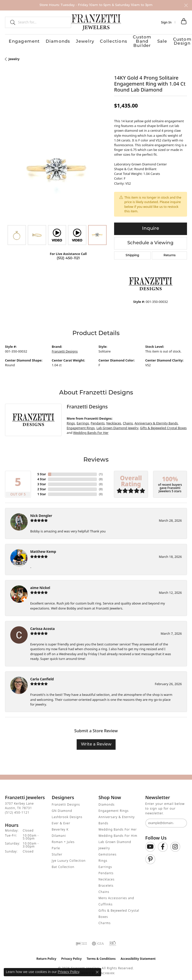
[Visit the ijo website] (81, 942)
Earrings (83, 421)
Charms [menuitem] (105, 921)
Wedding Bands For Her (91, 431)
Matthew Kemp (43, 550)
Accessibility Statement (138, 957)
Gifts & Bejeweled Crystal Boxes (163, 426)
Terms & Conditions (101, 957)
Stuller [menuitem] (57, 853)
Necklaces (113, 421)
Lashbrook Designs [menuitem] (67, 815)
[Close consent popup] (97, 972)
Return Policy (46, 957)
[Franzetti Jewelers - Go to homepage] (96, 22)
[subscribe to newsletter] (180, 821)
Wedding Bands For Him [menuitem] (118, 834)
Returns (170, 253)
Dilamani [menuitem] (59, 834)
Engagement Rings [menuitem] (114, 809)
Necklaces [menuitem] (107, 877)
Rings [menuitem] (103, 859)
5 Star (41, 472)
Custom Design (138, 40)
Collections (70, 40)
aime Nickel (40, 586)
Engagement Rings (81, 426)
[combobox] (42, 22)
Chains (128, 421)
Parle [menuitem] (56, 846)
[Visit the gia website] (98, 942)
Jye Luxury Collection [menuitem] (68, 859)
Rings (71, 421)
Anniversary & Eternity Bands (156, 421)
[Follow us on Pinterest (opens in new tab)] (150, 858)
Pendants (98, 421)
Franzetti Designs (65, 350)
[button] (168, 22)
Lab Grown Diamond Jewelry (117, 426)
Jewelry (53, 40)
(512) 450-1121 (68, 256)
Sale (121, 40)
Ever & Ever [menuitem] (61, 821)
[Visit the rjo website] (112, 942)
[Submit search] (10, 22)
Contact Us (178, 40)
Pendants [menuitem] (106, 871)
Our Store (160, 40)
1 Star (41, 492)
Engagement (16, 40)
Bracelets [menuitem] (106, 884)
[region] (57, 169)
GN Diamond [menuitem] (62, 809)
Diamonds (37, 40)
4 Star (41, 477)
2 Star (41, 487)
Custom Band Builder (98, 40)
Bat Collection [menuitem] (63, 865)
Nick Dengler (41, 513)
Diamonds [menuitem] (107, 803)
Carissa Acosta (42, 626)
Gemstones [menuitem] (108, 853)
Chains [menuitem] (104, 890)
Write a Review (96, 743)
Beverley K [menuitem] (60, 828)
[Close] (186, 5)
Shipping (132, 253)
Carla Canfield (42, 677)
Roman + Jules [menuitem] (63, 840)
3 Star (41, 482)
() (101, 472)
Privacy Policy (71, 957)
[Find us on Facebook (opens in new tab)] (163, 845)
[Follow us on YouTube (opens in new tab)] (150, 845)
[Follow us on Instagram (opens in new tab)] (175, 845)
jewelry (13, 57)
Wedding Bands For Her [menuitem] (118, 828)
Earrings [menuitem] (105, 865)
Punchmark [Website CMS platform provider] (106, 971)
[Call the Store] (17, 811)
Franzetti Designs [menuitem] (66, 803)
